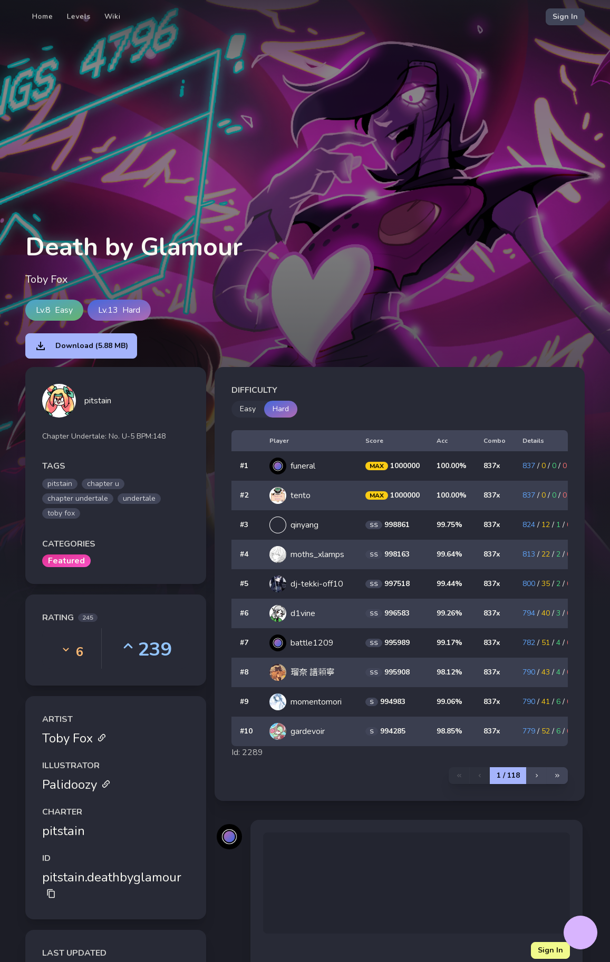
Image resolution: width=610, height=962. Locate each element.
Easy (248, 409)
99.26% (449, 613)
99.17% (449, 643)
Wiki (112, 17)
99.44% (449, 584)
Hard (281, 409)
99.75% (449, 525)
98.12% (449, 672)
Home (42, 17)
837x (491, 466)
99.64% (449, 554)
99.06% (449, 702)
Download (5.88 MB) (81, 346)
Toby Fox (74, 738)
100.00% (452, 466)
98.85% (449, 731)
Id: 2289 (247, 752)
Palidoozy (76, 784)
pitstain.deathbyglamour (111, 883)
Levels (79, 17)
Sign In (565, 17)
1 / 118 (508, 775)
